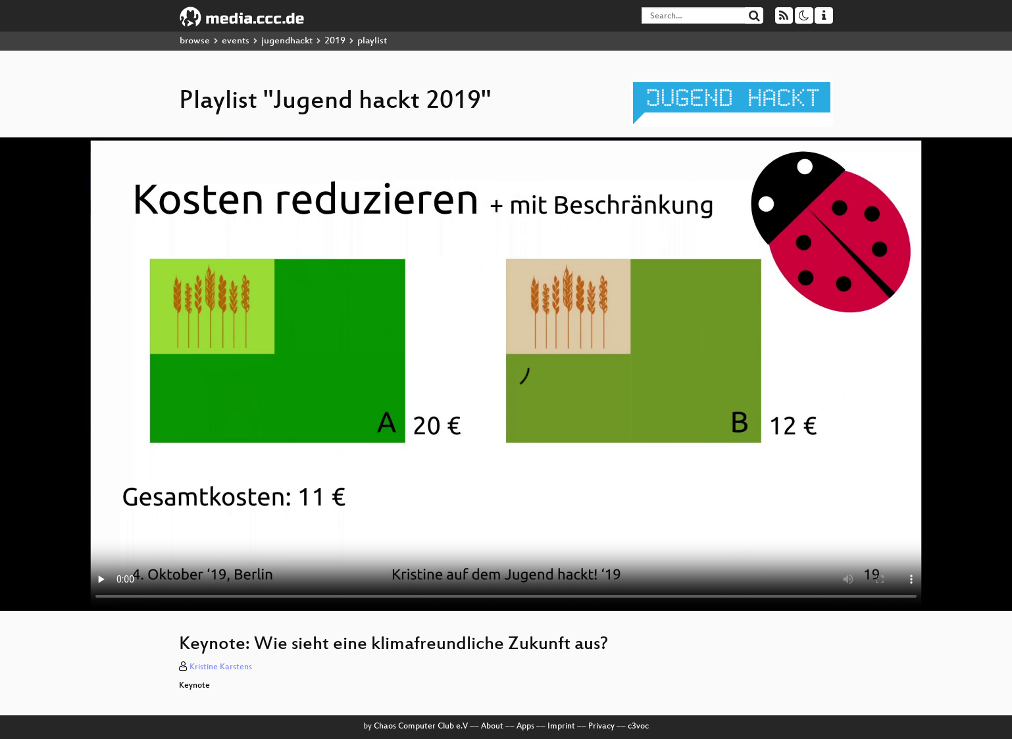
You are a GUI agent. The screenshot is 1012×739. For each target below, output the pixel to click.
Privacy (601, 726)
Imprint (561, 726)
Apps (525, 726)
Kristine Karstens (221, 667)
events (235, 41)
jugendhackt (287, 41)
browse (195, 41)
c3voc (638, 726)
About (492, 726)
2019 (334, 41)
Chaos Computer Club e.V (421, 726)
